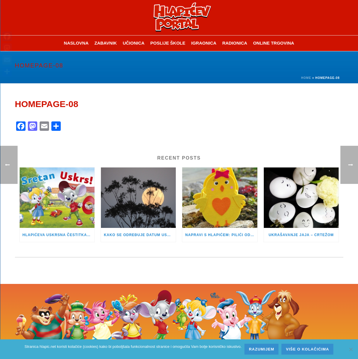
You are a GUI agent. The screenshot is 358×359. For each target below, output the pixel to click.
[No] (351, 349)
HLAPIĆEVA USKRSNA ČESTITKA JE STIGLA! (58, 235)
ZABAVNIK (105, 42)
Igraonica (204, 42)
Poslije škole (167, 42)
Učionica (133, 42)
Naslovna (76, 42)
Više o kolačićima (307, 349)
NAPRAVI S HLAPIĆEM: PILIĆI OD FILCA (221, 235)
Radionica (234, 42)
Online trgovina (273, 42)
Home (306, 77)
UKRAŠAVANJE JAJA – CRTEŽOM (301, 235)
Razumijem (261, 349)
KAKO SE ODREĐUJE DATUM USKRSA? (140, 235)
